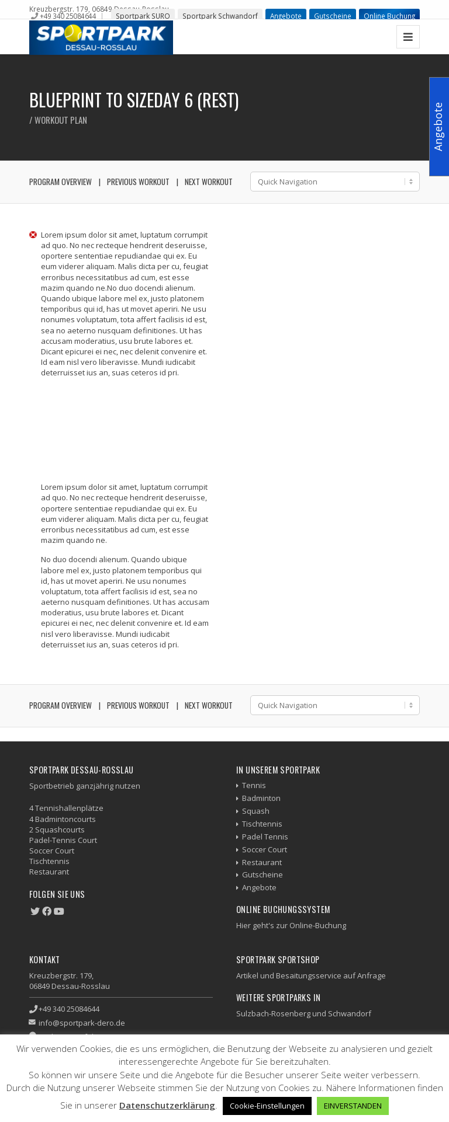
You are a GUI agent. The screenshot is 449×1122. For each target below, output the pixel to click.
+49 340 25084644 (68, 15)
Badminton (261, 798)
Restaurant (262, 862)
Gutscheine (332, 15)
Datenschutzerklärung (167, 1105)
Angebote (286, 15)
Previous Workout (138, 181)
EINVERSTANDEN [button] (353, 1105)
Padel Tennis (265, 836)
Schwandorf (349, 1013)
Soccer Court (264, 849)
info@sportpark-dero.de (82, 1023)
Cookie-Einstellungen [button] (267, 1105)
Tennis (254, 785)
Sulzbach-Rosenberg (273, 1013)
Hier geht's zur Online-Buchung (291, 925)
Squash (256, 811)
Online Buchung (389, 15)
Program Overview (60, 181)
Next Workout (209, 181)
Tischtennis (262, 823)
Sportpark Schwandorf (220, 15)
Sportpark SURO (143, 15)
